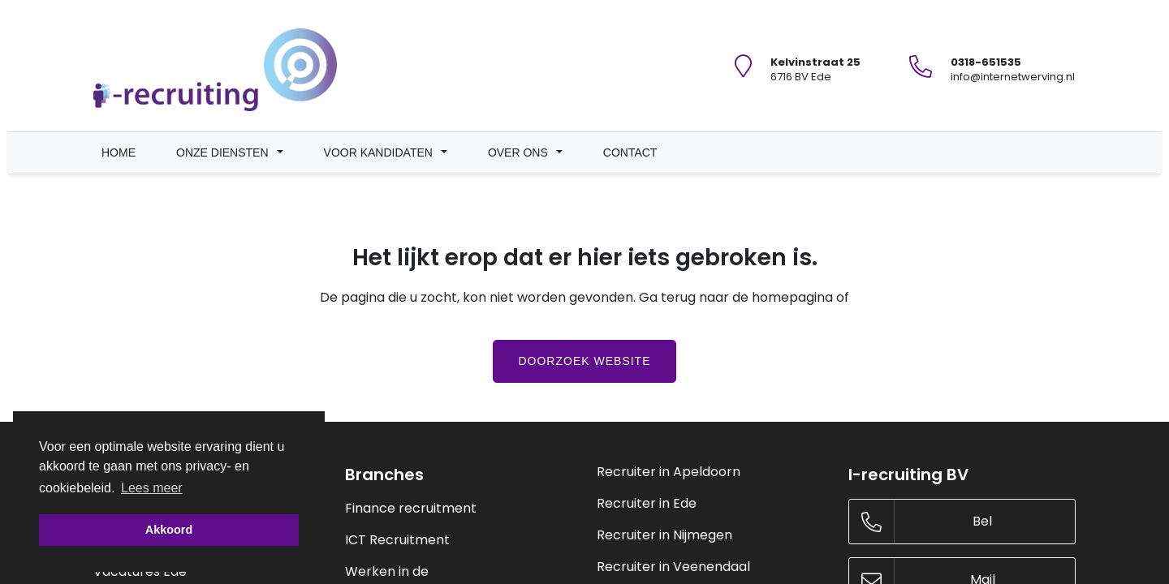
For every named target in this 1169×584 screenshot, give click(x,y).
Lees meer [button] (152, 487)
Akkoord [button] (168, 528)
